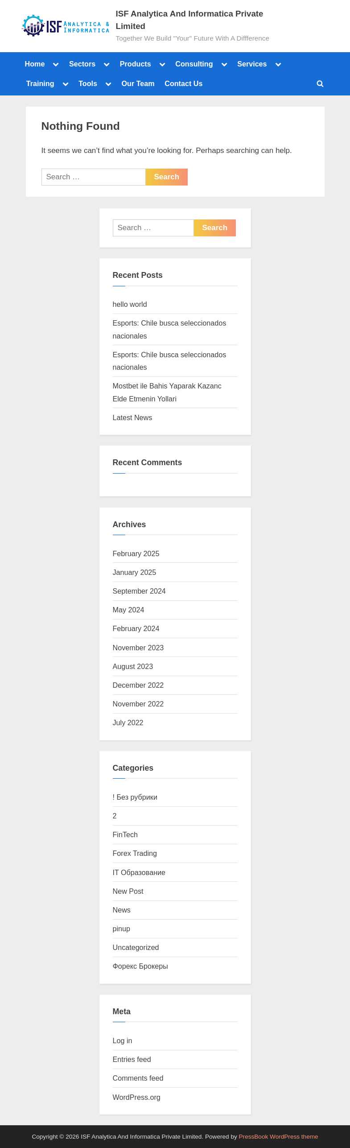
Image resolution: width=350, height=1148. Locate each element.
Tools (87, 83)
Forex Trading (135, 853)
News (122, 910)
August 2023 (133, 666)
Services (252, 64)
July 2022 (128, 723)
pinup (122, 929)
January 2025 (134, 572)
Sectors (82, 64)
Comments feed (138, 1078)
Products (135, 64)
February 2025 (136, 553)
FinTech (125, 834)
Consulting (194, 64)
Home (35, 64)
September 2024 (139, 591)
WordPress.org (137, 1097)
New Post (128, 891)
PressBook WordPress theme (278, 1136)
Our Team (138, 83)
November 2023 (138, 648)
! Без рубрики (135, 797)
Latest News (132, 417)
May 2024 (128, 610)
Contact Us (183, 83)
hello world (130, 304)
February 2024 (136, 628)
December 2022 (138, 685)
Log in (122, 1041)
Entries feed (132, 1059)
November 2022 (138, 704)
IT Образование (139, 872)
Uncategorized (136, 947)
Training (40, 83)
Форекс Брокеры (140, 966)
